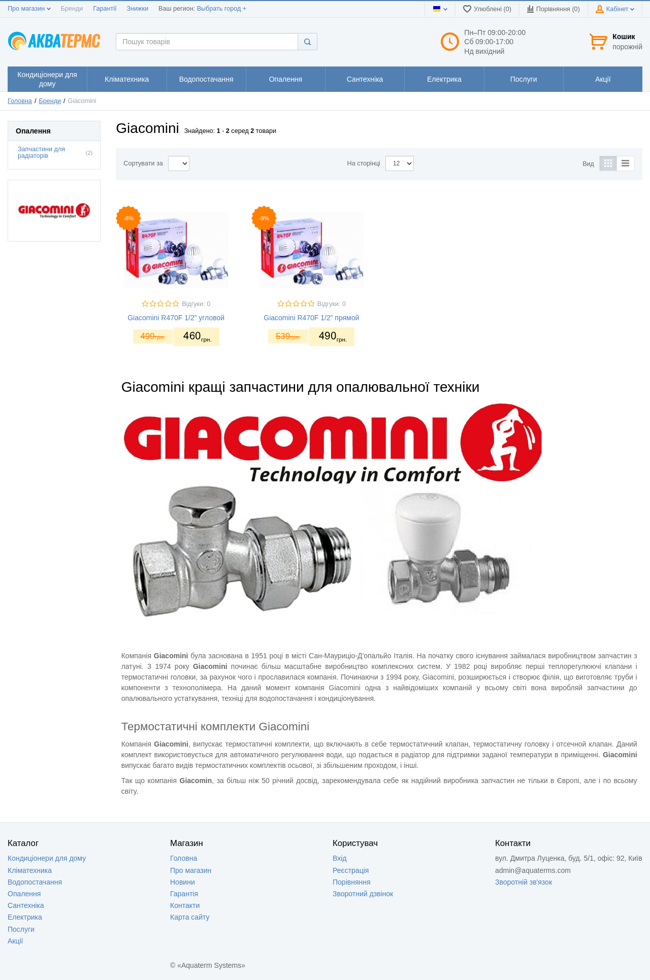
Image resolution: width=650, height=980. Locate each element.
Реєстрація (351, 870)
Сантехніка (26, 905)
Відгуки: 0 (196, 304)
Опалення (24, 894)
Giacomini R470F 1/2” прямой (311, 318)
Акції (15, 941)
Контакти (185, 905)
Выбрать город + (221, 8)
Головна (20, 101)
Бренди (72, 8)
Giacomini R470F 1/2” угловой (175, 318)
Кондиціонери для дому (47, 858)
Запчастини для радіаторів (41, 152)
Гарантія (184, 894)
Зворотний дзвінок (363, 894)
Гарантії (104, 8)
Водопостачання (35, 882)
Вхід (339, 858)
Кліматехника (30, 870)
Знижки (137, 8)
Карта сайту (190, 917)
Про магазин (29, 8)
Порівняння (352, 882)
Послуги (21, 929)
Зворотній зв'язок (523, 882)
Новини (182, 882)
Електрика (25, 917)
